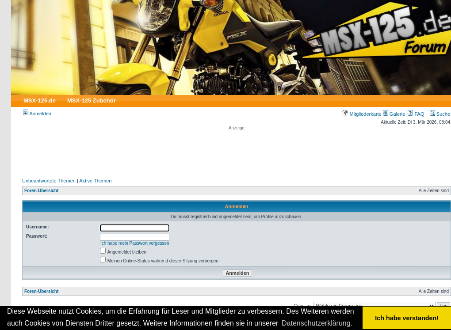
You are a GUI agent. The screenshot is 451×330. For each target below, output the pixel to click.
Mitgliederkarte (361, 114)
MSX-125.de (39, 100)
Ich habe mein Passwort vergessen (134, 243)
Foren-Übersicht (41, 190)
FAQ (416, 114)
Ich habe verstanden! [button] (407, 318)
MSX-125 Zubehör (91, 100)
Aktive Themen (95, 180)
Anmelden (37, 113)
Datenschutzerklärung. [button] (317, 323)
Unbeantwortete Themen (49, 180)
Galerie (394, 114)
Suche (440, 114)
